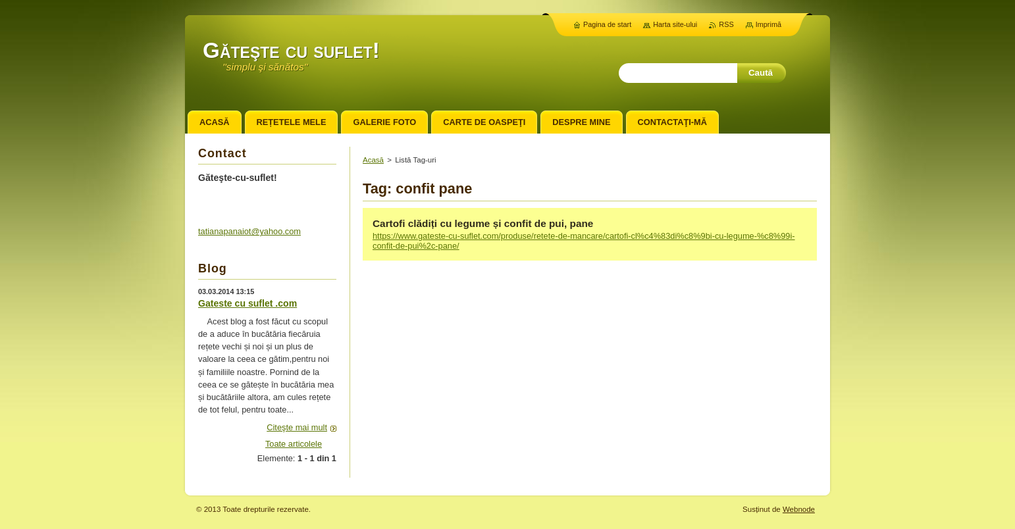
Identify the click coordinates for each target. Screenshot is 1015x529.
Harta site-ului (675, 24)
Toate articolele (293, 444)
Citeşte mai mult (297, 427)
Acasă (373, 160)
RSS (726, 24)
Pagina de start (607, 24)
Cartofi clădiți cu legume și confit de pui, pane (483, 223)
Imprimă (768, 24)
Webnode (799, 509)
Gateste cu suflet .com (247, 303)
